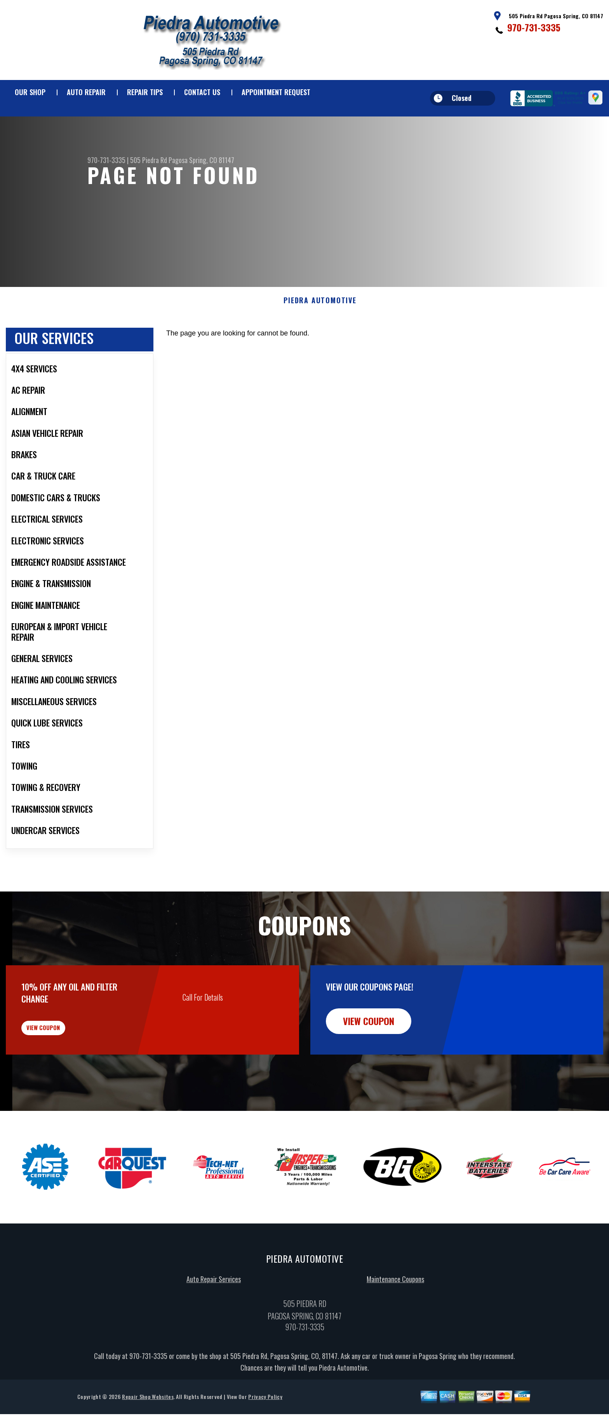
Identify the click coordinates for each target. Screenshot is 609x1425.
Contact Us (202, 92)
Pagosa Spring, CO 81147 (201, 160)
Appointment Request (276, 92)
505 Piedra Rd (148, 160)
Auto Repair (86, 92)
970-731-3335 (533, 27)
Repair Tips (145, 92)
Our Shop (30, 92)
